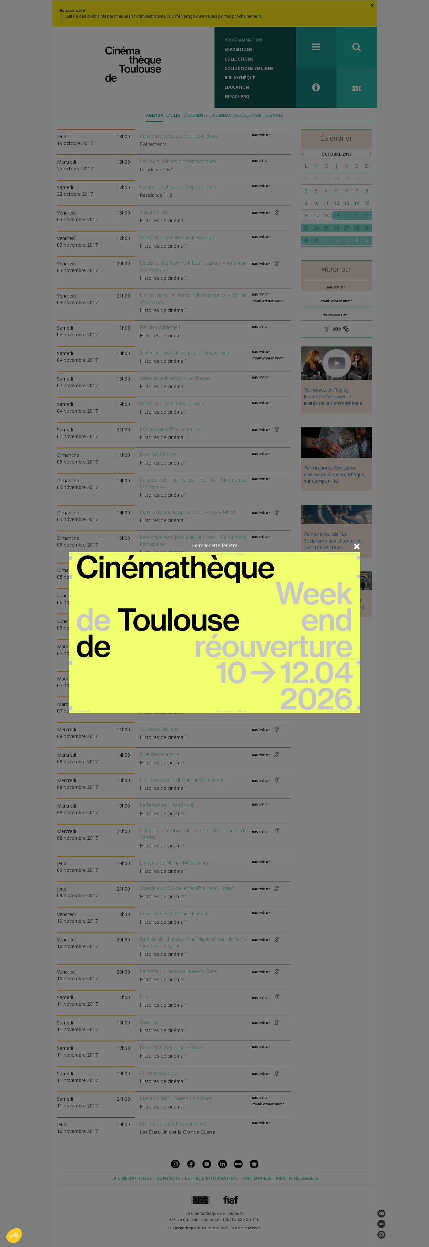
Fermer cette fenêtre (214, 545)
